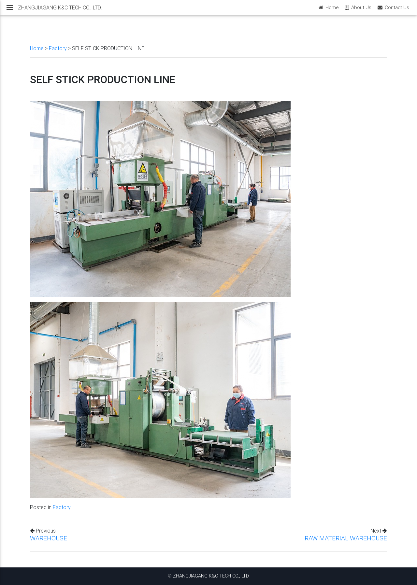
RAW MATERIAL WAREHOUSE (346, 538)
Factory (58, 48)
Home (37, 48)
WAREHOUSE (48, 538)
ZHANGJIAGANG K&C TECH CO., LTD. (211, 576)
